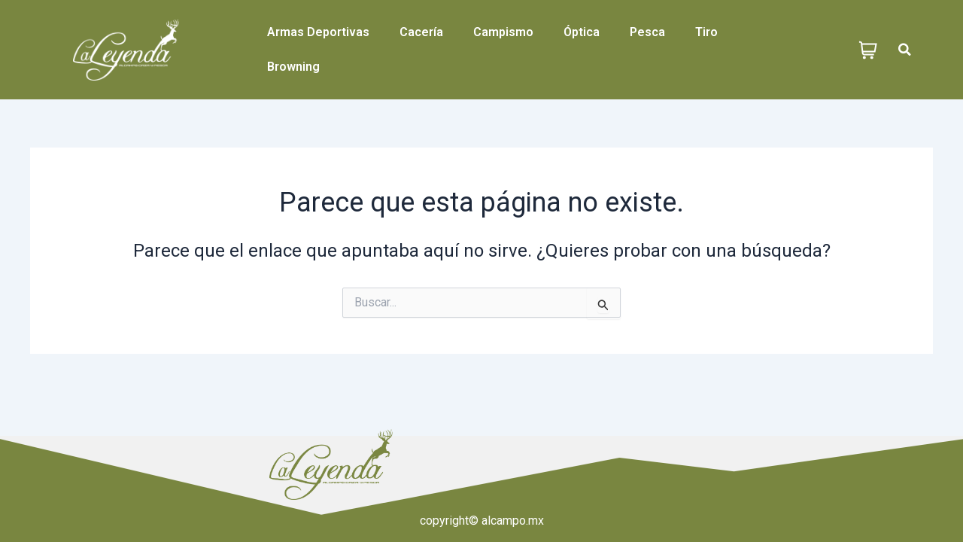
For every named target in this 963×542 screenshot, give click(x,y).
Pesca (647, 32)
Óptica (582, 32)
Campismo (503, 32)
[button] (904, 50)
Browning (293, 66)
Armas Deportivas (318, 32)
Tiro (706, 32)
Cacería (421, 32)
